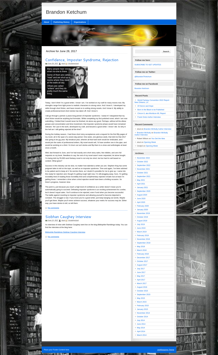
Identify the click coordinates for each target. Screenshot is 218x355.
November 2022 (143, 158)
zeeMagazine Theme (165, 350)
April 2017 (141, 280)
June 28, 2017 (53, 63)
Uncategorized (73, 63)
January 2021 (142, 187)
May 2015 (141, 298)
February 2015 (143, 305)
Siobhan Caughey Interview (68, 216)
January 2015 (142, 309)
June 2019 (141, 228)
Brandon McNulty (144, 133)
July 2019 (141, 224)
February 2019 (143, 235)
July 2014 (141, 320)
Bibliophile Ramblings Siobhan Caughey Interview (65, 232)
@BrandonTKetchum (143, 77)
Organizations (80, 22)
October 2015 (142, 291)
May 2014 (141, 328)
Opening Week (150, 142)
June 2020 (141, 198)
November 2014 (143, 313)
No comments (53, 208)
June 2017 (141, 272)
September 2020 (143, 191)
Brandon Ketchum (142, 88)
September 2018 (143, 243)
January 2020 (142, 210)
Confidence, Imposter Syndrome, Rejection (81, 59)
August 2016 (142, 287)
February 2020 (143, 206)
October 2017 (142, 261)
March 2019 (142, 232)
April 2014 (141, 331)
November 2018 (143, 239)
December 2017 (143, 257)
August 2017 (142, 265)
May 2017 (141, 276)
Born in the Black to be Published (150, 110)
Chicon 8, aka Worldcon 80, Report (151, 113)
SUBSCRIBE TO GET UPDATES (148, 65)
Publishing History (61, 22)
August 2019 (142, 221)
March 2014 (142, 335)
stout (63, 63)
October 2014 (142, 317)
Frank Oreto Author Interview (149, 117)
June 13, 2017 (53, 220)
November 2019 (143, 213)
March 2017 (142, 283)
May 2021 (141, 180)
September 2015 (143, 294)
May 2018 (141, 246)
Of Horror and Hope (145, 106)
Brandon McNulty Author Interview (157, 129)
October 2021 (142, 173)
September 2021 (143, 176)
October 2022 (142, 162)
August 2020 (142, 195)
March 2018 (142, 250)
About (46, 22)
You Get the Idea (158, 138)
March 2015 (142, 302)
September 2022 (143, 165)
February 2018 (143, 254)
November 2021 (143, 169)
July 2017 (141, 269)
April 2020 (141, 202)
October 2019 (142, 217)
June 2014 (141, 324)
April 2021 (141, 184)
